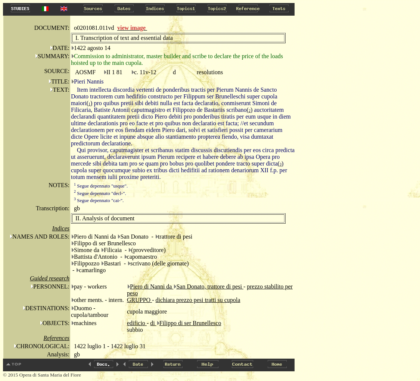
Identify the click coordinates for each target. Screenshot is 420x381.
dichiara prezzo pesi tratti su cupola (197, 300)
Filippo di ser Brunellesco (190, 323)
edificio (137, 323)
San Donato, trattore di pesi (209, 286)
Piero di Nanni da (151, 286)
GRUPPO (139, 300)
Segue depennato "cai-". (99, 200)
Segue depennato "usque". (101, 186)
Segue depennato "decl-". (100, 193)
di (153, 323)
